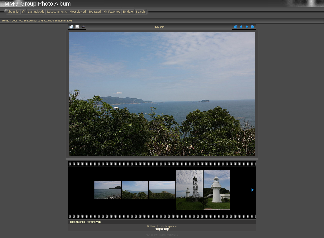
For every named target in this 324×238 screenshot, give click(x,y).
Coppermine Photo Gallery (167, 235)
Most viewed (78, 11)
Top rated (95, 11)
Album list (13, 11)
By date (128, 11)
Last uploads (36, 11)
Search (140, 11)
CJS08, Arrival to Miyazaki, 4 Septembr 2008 (46, 20)
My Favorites (112, 11)
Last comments (57, 11)
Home (5, 20)
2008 (15, 20)
